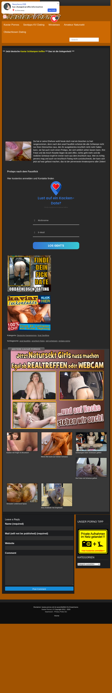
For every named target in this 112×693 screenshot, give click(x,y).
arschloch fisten (38, 341)
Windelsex (54, 24)
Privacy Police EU (60, 612)
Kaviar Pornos (11, 24)
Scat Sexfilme (43, 335)
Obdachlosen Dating (15, 32)
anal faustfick (25, 341)
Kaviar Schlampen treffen (32, 51)
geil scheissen (52, 341)
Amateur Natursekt (74, 24)
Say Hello (52, 10)
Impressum (49, 612)
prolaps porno (64, 341)
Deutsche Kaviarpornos (27, 335)
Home (56, 616)
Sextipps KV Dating (33, 24)
